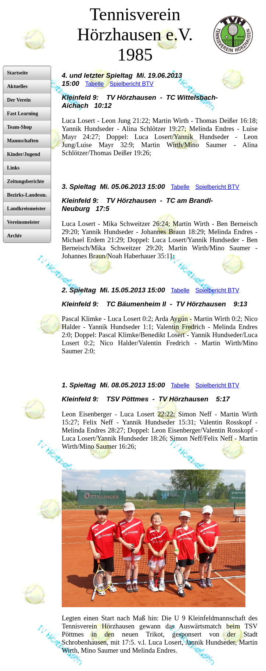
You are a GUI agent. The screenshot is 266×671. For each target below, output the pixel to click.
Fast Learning (22, 113)
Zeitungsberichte (25, 181)
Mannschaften (23, 140)
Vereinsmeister (23, 222)
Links (13, 168)
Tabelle (94, 84)
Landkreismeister (26, 208)
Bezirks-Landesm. (27, 195)
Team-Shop (19, 127)
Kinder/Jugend (23, 154)
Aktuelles (17, 86)
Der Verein (18, 100)
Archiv (14, 235)
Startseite (17, 73)
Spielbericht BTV (131, 84)
